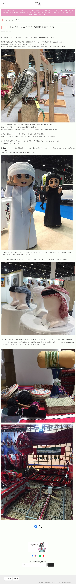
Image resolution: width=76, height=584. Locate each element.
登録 (50, 564)
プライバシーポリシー (53, 582)
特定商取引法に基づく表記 (65, 582)
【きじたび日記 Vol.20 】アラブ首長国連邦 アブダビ (29, 27)
